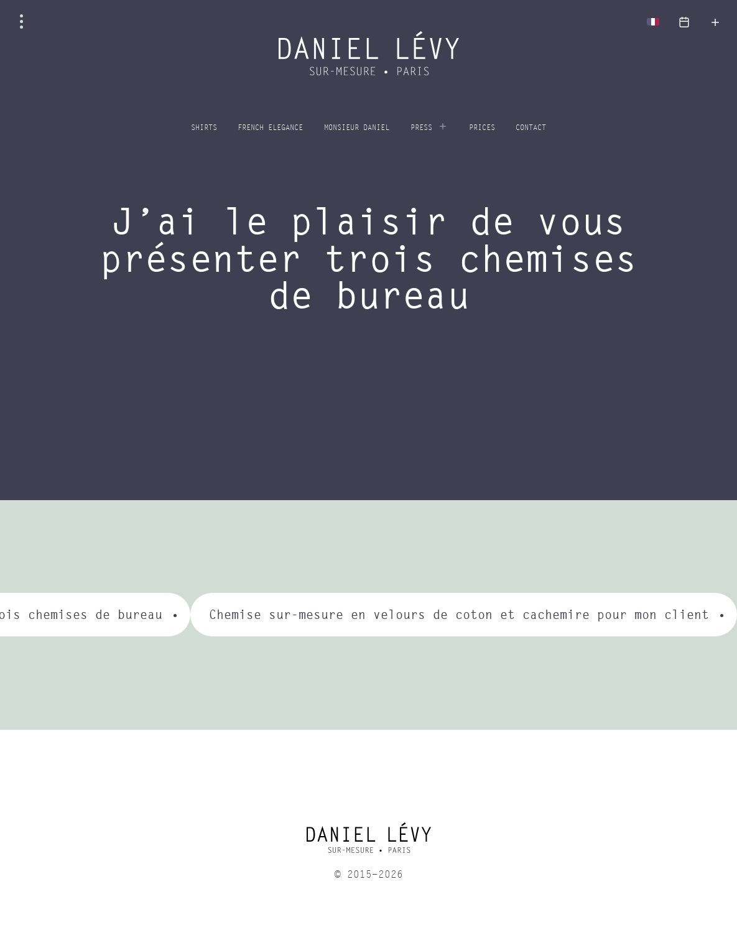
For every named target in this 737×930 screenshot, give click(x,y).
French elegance (270, 128)
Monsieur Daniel (356, 128)
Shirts (204, 128)
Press (421, 128)
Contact (531, 128)
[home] (368, 842)
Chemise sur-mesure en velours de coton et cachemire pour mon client (459, 614)
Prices (482, 128)
